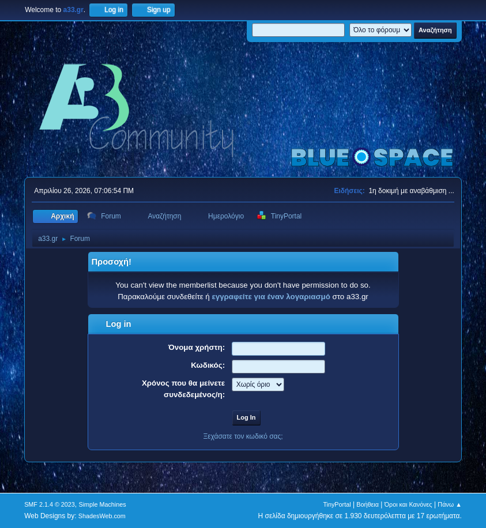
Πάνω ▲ (450, 504)
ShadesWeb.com (102, 515)
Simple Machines (102, 504)
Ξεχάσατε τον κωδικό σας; (242, 436)
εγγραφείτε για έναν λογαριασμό (271, 296)
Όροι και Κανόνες (408, 504)
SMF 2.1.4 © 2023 (49, 504)
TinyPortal (337, 504)
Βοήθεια (367, 504)
